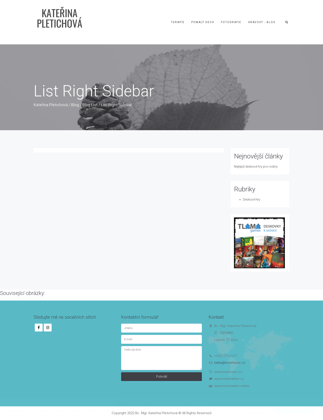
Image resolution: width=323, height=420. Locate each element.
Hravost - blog (261, 22)
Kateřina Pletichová (51, 104)
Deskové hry (251, 199)
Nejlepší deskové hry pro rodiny (256, 166)
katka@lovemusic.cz (229, 363)
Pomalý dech (202, 22)
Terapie (178, 22)
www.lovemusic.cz (228, 372)
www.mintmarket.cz (229, 379)
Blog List (90, 104)
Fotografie (231, 22)
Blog (75, 104)
